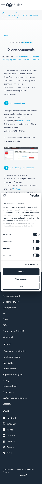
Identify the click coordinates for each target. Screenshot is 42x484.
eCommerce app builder (14, 351)
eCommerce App (30, 15)
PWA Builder (8, 362)
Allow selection (21, 279)
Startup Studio (9, 307)
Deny (21, 286)
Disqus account (23, 121)
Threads (8, 447)
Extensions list (9, 368)
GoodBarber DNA (11, 301)
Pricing (6, 380)
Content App (10, 15)
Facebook (9, 418)
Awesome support (11, 296)
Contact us (8, 336)
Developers (8, 392)
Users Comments (31, 59)
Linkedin (9, 441)
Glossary (7, 403)
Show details (30, 264)
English (23, 475)
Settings (17, 189)
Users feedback (10, 386)
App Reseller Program (13, 374)
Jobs (5, 313)
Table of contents (21, 57)
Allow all (21, 272)
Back (5, 35)
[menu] (3, 5)
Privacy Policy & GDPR (13, 331)
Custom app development (15, 398)
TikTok (8, 453)
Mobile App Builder (11, 357)
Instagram (9, 423)
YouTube (9, 435)
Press (5, 319)
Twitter (8, 429)
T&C (5, 325)
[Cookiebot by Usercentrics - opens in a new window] (29, 195)
